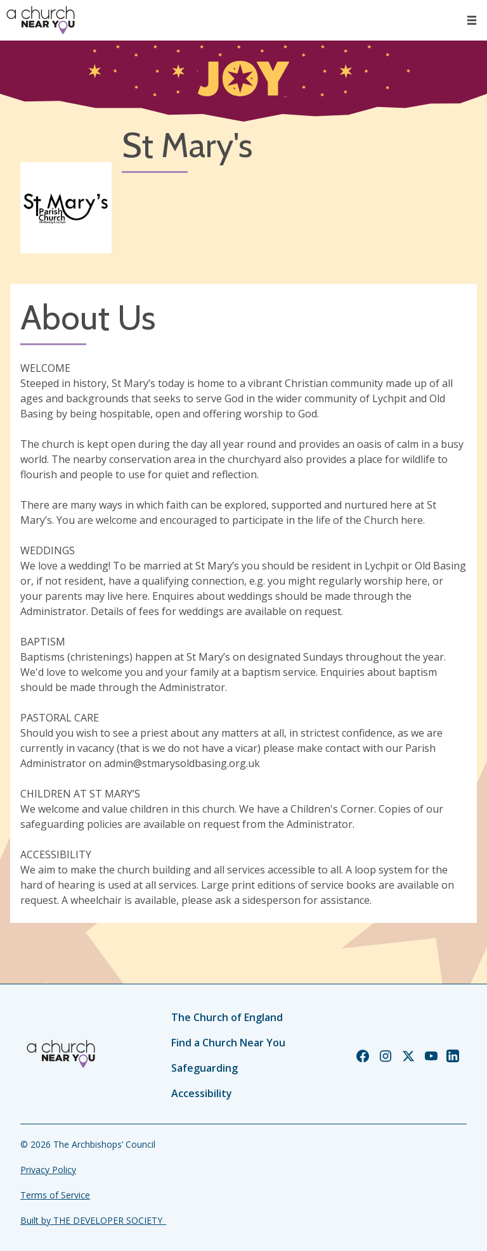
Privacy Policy (48, 1170)
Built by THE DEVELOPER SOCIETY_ (93, 1220)
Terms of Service (55, 1195)
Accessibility (201, 1093)
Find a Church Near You (228, 1043)
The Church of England (227, 1017)
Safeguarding (204, 1068)
